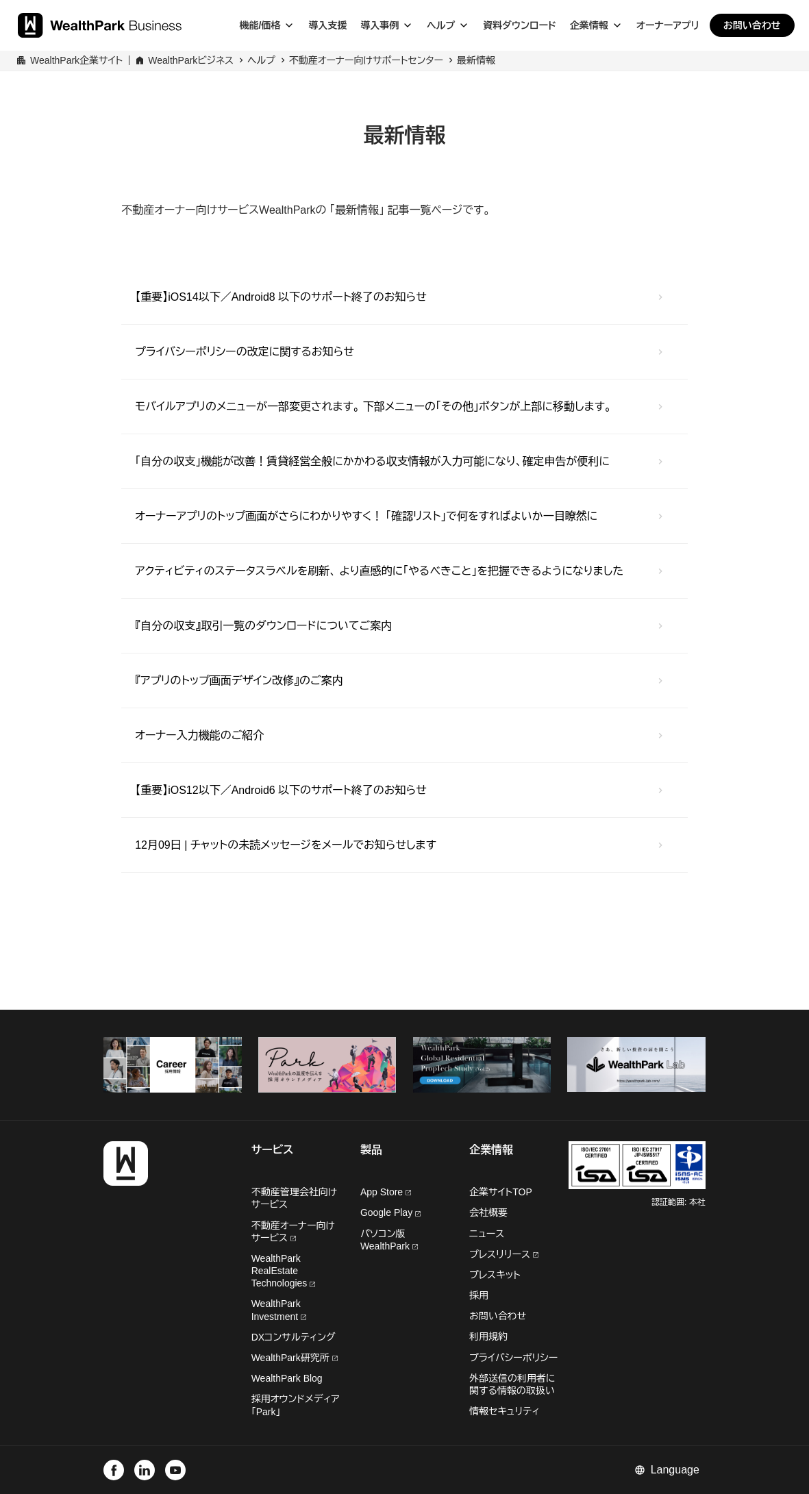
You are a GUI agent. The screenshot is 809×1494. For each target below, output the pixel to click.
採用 (478, 1295)
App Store (385, 1191)
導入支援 (327, 25)
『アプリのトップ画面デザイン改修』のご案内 (239, 680)
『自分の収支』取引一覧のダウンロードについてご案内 (263, 626)
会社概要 (488, 1212)
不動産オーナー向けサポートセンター (366, 60)
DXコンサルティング (293, 1337)
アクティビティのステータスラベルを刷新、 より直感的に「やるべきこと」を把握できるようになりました (379, 571)
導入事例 (379, 25)
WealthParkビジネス (191, 60)
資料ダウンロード (519, 25)
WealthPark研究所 (291, 1357)
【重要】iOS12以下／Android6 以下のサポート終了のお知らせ (281, 790)
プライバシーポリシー (513, 1357)
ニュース (486, 1233)
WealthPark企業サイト (76, 60)
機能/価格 (259, 25)
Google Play (390, 1212)
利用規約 (488, 1336)
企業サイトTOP (500, 1191)
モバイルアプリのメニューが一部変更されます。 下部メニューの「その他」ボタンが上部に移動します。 (373, 406)
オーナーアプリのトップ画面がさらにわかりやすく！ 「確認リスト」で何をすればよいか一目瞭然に (366, 516)
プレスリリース (503, 1254)
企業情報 (589, 25)
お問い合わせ (752, 25)
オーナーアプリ (667, 25)
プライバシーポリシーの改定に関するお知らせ (244, 352)
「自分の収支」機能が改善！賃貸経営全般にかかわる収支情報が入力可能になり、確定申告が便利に (372, 461)
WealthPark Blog (287, 1378)
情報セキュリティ (504, 1411)
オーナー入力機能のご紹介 (199, 735)
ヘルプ (441, 25)
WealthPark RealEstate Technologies (283, 1270)
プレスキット (495, 1274)
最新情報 (476, 60)
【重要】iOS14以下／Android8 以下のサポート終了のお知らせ (281, 297)
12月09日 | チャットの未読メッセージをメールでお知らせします (285, 845)
